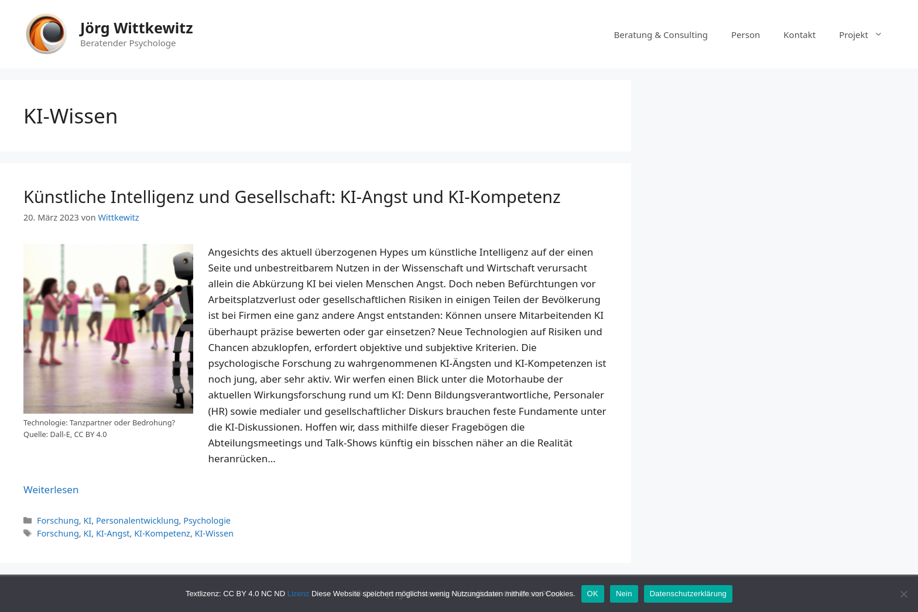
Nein (624, 593)
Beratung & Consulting (661, 34)
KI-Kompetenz (162, 533)
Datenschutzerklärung (688, 593)
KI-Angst (113, 533)
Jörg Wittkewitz (136, 27)
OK (592, 593)
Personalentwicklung (137, 520)
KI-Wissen (214, 533)
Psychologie (207, 520)
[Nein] (903, 594)
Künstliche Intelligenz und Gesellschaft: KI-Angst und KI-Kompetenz (292, 196)
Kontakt (799, 34)
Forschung (58, 520)
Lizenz (298, 593)
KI (87, 520)
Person (745, 34)
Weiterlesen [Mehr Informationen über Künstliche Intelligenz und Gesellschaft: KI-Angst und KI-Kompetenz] (50, 489)
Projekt (867, 34)
